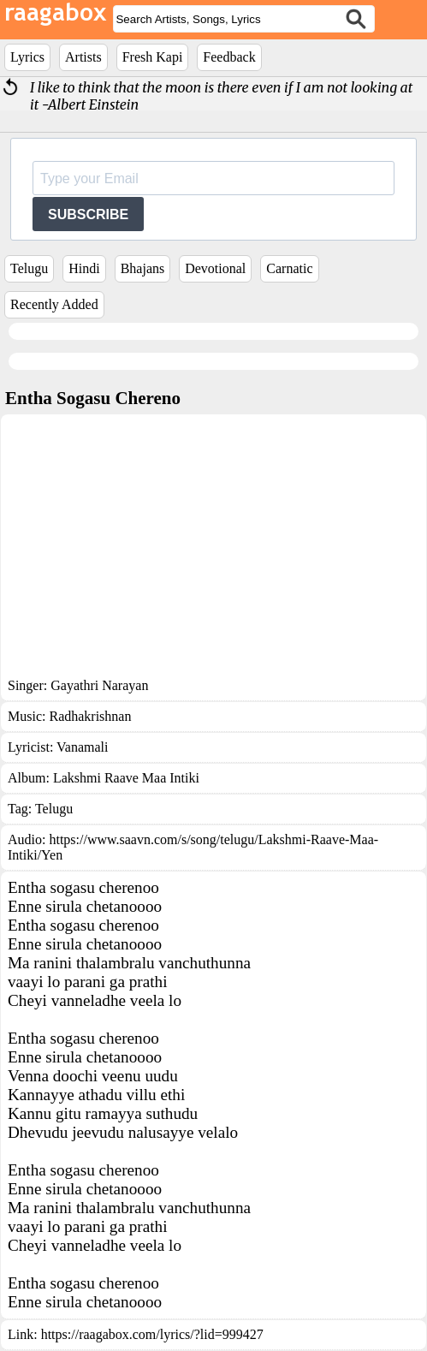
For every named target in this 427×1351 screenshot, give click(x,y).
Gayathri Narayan (99, 685)
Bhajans (143, 268)
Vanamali (82, 747)
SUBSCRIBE (88, 214)
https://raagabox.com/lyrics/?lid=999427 (152, 1334)
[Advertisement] (213, 550)
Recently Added (54, 304)
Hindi (83, 268)
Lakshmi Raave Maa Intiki (126, 778)
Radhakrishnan (90, 716)
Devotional (215, 268)
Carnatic (289, 268)
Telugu (29, 268)
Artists (83, 57)
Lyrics (27, 57)
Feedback (229, 57)
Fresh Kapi (152, 57)
